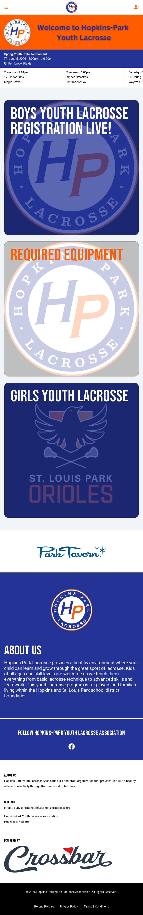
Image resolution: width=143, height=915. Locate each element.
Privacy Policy (69, 906)
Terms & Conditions (96, 906)
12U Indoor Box (14, 77)
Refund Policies (44, 906)
